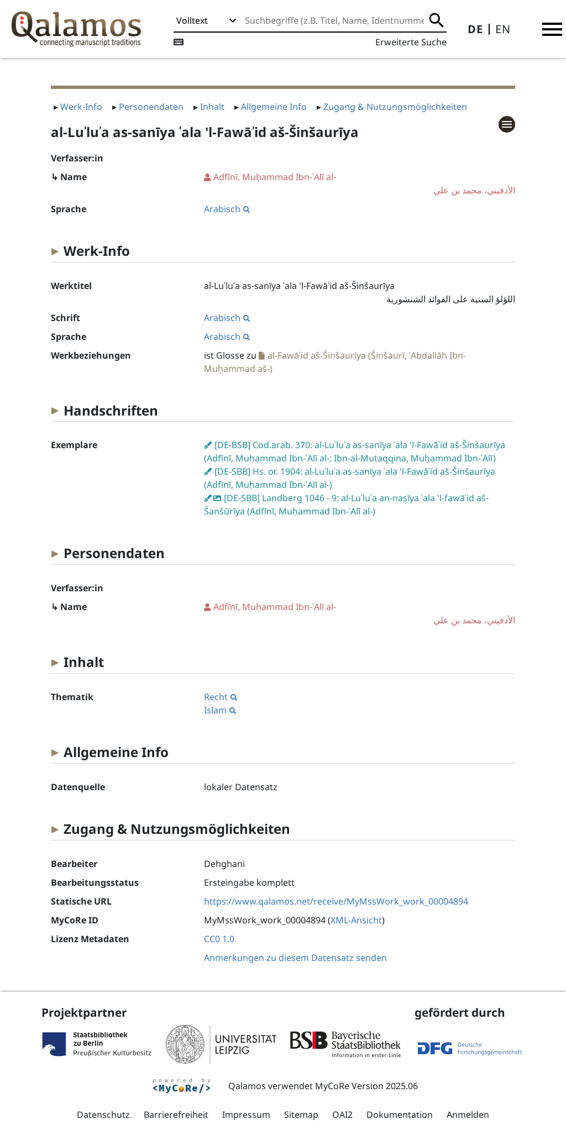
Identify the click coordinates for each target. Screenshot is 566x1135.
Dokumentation (399, 1114)
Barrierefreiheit (176, 1114)
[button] (552, 29)
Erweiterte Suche (411, 42)
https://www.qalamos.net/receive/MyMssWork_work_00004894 (336, 901)
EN (503, 29)
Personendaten (151, 107)
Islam (220, 710)
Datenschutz (103, 1114)
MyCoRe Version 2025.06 (366, 1086)
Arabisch (227, 209)
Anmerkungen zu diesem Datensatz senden (295, 958)
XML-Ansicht (356, 920)
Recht (220, 697)
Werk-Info (81, 107)
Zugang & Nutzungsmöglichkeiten (395, 107)
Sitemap (301, 1114)
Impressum (246, 1114)
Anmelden (468, 1114)
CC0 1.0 (219, 939)
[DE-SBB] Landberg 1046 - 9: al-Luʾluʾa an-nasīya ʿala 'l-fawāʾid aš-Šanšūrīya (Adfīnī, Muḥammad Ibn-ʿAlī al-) (346, 504)
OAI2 (342, 1114)
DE (475, 29)
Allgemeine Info (274, 107)
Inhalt (212, 107)
